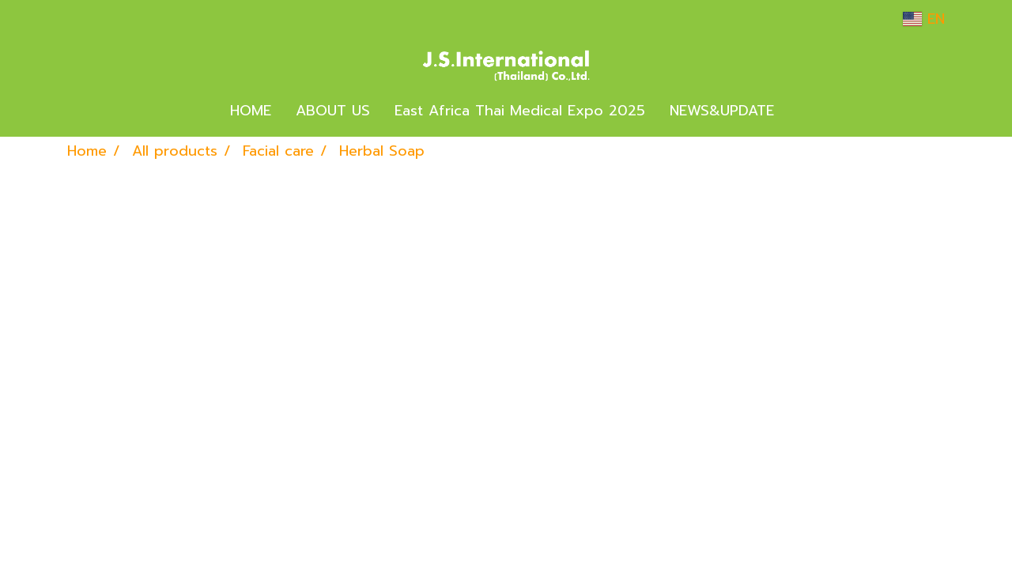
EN (924, 19)
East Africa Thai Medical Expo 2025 (520, 111)
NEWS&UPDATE (722, 111)
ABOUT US (333, 111)
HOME (250, 111)
